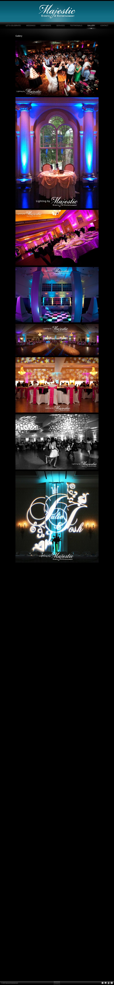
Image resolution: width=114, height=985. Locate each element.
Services (60, 25)
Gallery (91, 25)
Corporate (46, 25)
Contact (104, 25)
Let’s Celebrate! (13, 25)
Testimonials (76, 25)
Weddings (30, 25)
